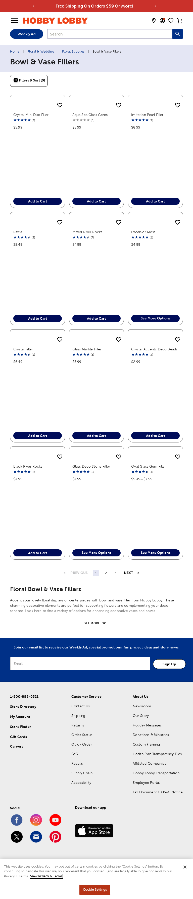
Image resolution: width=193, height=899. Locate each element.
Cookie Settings (95, 889)
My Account (20, 717)
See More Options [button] (155, 318)
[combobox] (109, 34)
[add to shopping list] (60, 105)
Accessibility (81, 783)
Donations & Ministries (151, 735)
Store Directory (23, 707)
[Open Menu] (14, 20)
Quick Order (81, 744)
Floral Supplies (73, 51)
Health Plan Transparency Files (157, 754)
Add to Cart (37, 201)
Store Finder (20, 727)
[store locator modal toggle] (153, 20)
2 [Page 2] (106, 573)
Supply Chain (81, 773)
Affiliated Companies (149, 763)
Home (15, 51)
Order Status (81, 735)
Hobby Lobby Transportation (156, 773)
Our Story (141, 716)
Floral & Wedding (40, 51)
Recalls (77, 763)
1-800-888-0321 (24, 696)
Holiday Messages (147, 725)
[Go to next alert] (155, 6)
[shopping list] (170, 20)
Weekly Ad (26, 34)
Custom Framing (146, 744)
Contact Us (80, 706)
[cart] (180, 21)
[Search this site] (177, 34)
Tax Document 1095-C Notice (158, 792)
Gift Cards (18, 737)
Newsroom (142, 706)
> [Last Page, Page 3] (138, 573)
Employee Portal (146, 783)
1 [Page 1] (96, 573)
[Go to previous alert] (34, 6)
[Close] (184, 867)
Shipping (78, 716)
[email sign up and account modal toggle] (162, 20)
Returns (77, 725)
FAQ (74, 754)
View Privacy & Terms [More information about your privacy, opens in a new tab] (46, 876)
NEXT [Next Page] (128, 573)
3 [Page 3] (116, 573)
